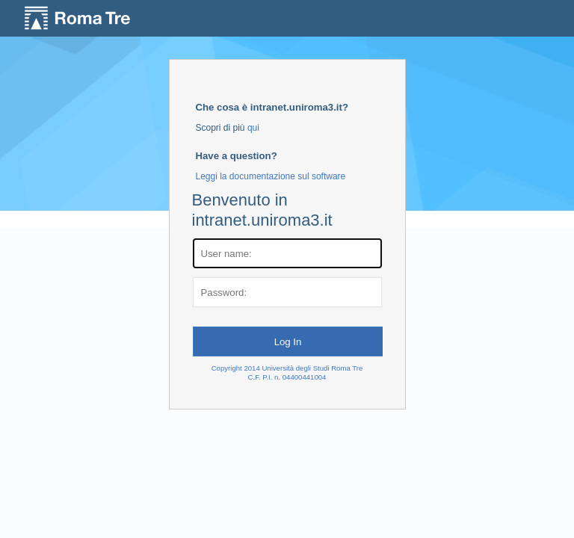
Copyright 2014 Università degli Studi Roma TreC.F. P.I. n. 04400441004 (287, 372)
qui (253, 128)
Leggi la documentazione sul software (271, 176)
